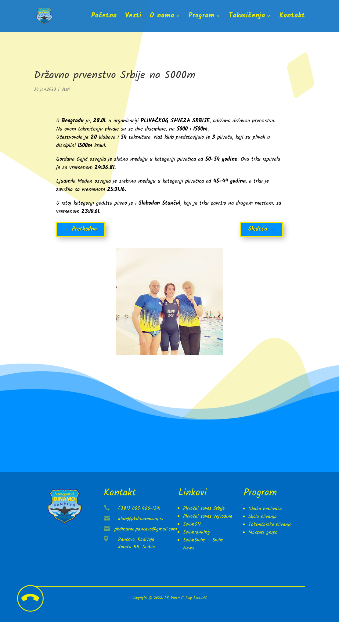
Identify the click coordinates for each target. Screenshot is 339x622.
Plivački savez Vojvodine (207, 516)
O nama (162, 17)
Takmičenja (247, 17)
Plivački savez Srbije (204, 508)
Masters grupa (263, 532)
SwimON (192, 524)
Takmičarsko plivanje (269, 524)
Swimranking (196, 532)
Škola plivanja (262, 516)
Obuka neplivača (265, 508)
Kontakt (292, 17)
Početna (104, 17)
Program (202, 17)
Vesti (133, 17)
